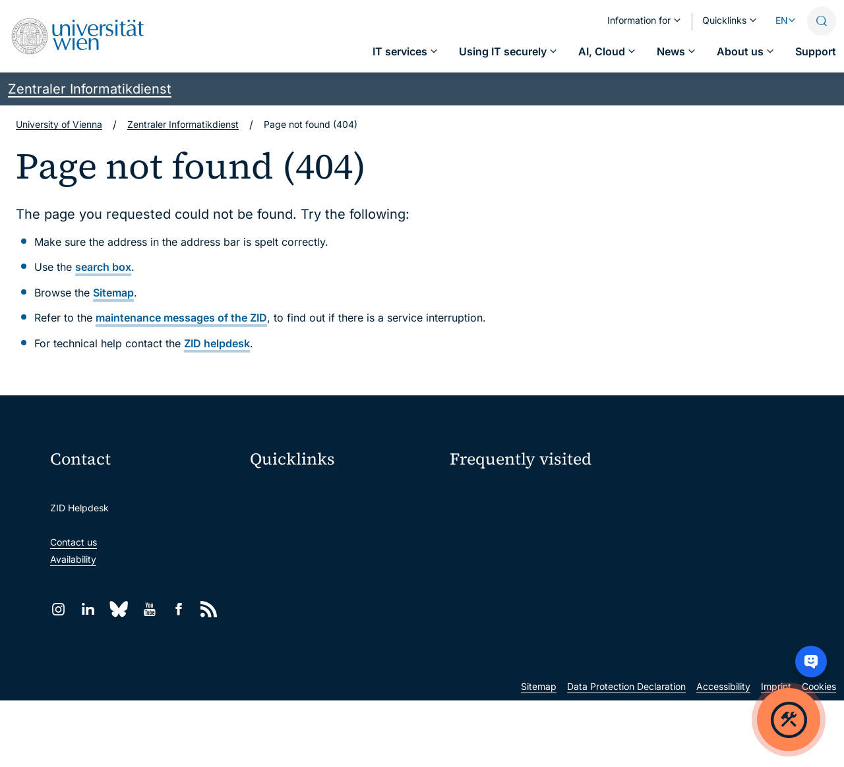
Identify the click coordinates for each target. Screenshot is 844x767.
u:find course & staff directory (322, 573)
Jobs (653, 517)
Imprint (776, 752)
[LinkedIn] (88, 609)
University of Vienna (59, 124)
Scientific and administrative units (331, 656)
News (655, 540)
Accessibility (723, 752)
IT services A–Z (483, 493)
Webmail (277, 518)
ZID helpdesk (217, 343)
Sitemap (113, 292)
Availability (73, 559)
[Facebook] (179, 609)
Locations (470, 540)
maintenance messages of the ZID (181, 317)
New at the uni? (503, 629)
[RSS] (208, 609)
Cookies (819, 752)
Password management (500, 517)
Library (274, 629)
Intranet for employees (307, 601)
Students (469, 563)
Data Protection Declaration (626, 752)
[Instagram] (58, 609)
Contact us (73, 542)
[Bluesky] (118, 609)
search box (103, 266)
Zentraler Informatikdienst (89, 89)
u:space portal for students (317, 546)
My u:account (672, 493)
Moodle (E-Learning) (303, 490)
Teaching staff (673, 563)
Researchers (476, 586)
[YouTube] (149, 609)
